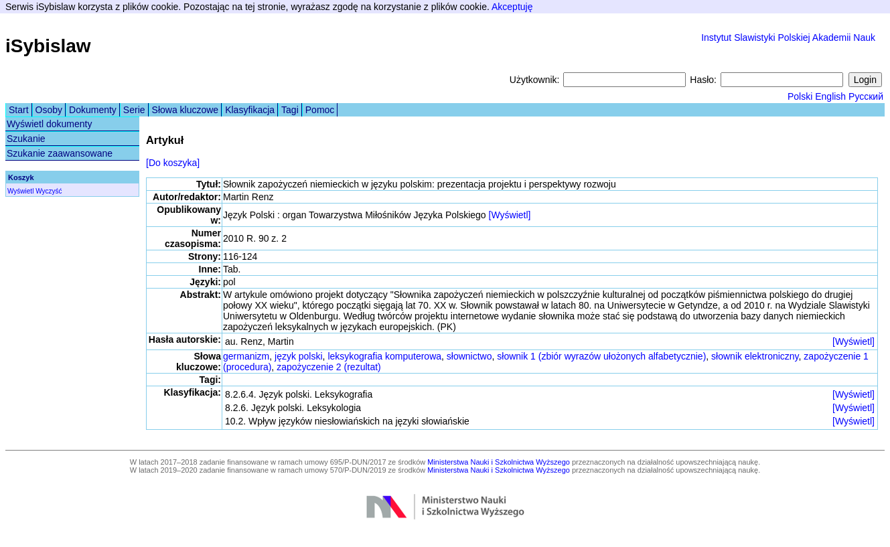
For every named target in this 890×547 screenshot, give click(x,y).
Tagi (290, 109)
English (830, 96)
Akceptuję (512, 6)
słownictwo (469, 356)
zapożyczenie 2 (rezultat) (329, 367)
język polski (299, 356)
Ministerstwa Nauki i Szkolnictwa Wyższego (498, 462)
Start (19, 109)
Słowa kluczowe (185, 109)
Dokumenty (93, 109)
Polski (800, 96)
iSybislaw (48, 45)
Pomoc (320, 109)
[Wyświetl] (510, 215)
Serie (134, 109)
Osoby (48, 109)
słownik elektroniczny (754, 356)
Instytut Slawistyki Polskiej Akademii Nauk (788, 37)
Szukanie (26, 138)
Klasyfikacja (250, 109)
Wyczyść (48, 191)
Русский (865, 96)
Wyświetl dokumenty (49, 124)
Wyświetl (20, 191)
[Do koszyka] (173, 162)
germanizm (246, 356)
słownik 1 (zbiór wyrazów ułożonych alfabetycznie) (601, 356)
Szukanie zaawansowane (60, 153)
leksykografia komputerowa (384, 356)
